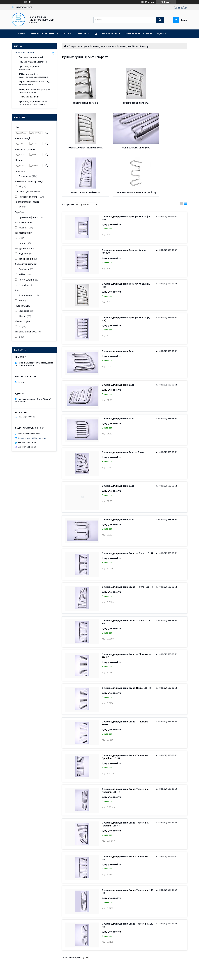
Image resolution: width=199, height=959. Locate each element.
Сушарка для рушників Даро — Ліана (123, 412)
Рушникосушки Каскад (124, 103)
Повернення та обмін (138, 33)
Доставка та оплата (107, 33)
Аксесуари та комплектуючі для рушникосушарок (34, 90)
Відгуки (161, 33)
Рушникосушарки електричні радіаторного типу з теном (33, 102)
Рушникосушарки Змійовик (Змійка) (167, 151)
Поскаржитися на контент (112, 955)
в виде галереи (181, 164)
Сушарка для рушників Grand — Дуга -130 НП (127, 546)
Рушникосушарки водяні (102, 46)
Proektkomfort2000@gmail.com (32, 438)
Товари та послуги (42, 33)
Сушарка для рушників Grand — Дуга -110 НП (127, 513)
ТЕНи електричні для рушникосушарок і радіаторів (33, 75)
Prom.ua (114, 952)
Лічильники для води (29, 97)
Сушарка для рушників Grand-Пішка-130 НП (126, 647)
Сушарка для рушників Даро (118, 311)
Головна (20, 33)
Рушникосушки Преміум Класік (168, 104)
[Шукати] (160, 20)
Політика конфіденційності (136, 955)
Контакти (84, 33)
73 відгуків (149, 2)
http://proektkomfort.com (29, 434)
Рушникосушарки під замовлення (29, 67)
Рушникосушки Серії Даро (81, 150)
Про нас (67, 33)
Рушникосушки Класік (81, 103)
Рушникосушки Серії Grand (125, 150)
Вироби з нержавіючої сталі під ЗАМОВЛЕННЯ (34, 83)
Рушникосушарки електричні (33, 62)
